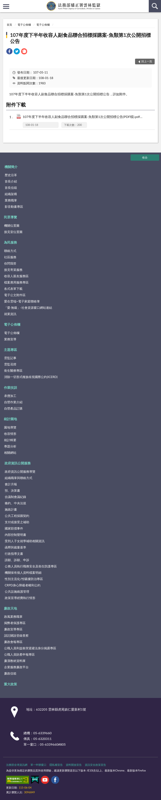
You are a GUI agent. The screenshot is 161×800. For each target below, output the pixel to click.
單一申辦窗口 (38, 764)
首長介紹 (11, 181)
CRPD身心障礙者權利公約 (22, 585)
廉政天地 (10, 608)
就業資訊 (10, 314)
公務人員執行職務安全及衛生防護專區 (31, 566)
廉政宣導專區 (13, 629)
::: (3, 3)
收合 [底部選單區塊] (145, 157)
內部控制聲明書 (15, 534)
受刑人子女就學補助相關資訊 (25, 541)
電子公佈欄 (24, 24)
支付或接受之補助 (17, 522)
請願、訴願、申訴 (17, 560)
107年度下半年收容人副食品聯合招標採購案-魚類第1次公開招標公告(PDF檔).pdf (84, 117)
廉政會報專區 (13, 642)
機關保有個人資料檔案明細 (23, 572)
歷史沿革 (11, 175)
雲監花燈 (10, 364)
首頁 (9, 24)
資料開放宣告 (74, 764)
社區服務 (10, 257)
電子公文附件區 (15, 295)
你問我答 (10, 263)
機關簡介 (11, 167)
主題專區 (10, 350)
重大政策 (10, 684)
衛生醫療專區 (13, 370)
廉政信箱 (10, 673)
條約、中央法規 (15, 503)
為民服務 (10, 242)
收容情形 (10, 433)
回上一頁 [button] (146, 61)
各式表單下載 (13, 288)
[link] (9, 51)
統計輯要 (10, 440)
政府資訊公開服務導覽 (20, 471)
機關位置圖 (11, 225)
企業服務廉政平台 (16, 667)
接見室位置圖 (13, 232)
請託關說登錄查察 (16, 635)
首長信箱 (11, 187)
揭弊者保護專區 (15, 623)
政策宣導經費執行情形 (20, 598)
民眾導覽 (10, 217)
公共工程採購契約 (17, 516)
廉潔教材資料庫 (15, 661)
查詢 (155, 6)
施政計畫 (11, 509)
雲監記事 (10, 358)
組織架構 (11, 194)
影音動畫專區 (14, 206)
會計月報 (11, 484)
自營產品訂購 (13, 408)
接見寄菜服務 (13, 269)
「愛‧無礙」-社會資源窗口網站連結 (28, 307)
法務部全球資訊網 (16, 764)
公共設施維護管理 (17, 591)
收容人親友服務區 (16, 276)
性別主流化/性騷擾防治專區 (24, 579)
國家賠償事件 (14, 528)
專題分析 (10, 446)
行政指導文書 (14, 553)
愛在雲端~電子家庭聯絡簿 (22, 301)
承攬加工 (10, 396)
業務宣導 (10, 339)
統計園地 (10, 419)
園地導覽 (10, 427)
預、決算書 (12, 490)
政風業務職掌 (13, 616)
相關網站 (10, 452)
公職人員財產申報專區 (19, 654)
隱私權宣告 (56, 764)
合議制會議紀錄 (15, 497)
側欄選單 (6, 6)
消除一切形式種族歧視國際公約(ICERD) (31, 377)
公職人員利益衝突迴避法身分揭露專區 (30, 648)
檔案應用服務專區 (16, 282)
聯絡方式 (10, 251)
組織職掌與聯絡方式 (18, 478)
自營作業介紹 (13, 402)
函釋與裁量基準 (15, 547)
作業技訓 (10, 387)
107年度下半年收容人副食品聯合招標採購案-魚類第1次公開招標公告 (80, 38)
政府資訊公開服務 (17, 463)
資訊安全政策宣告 (95, 764)
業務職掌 (11, 200)
